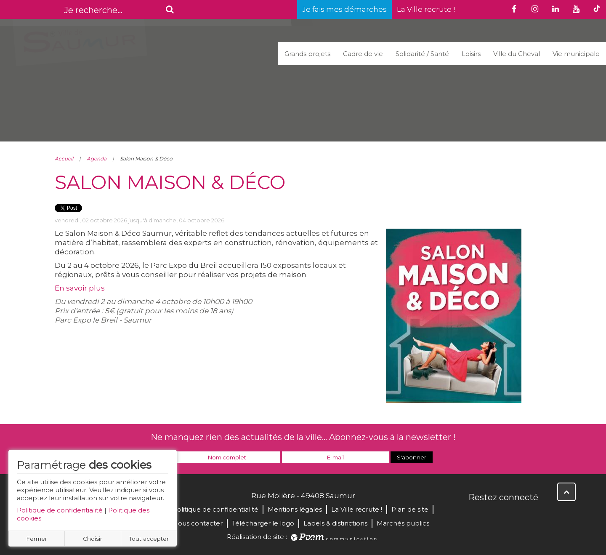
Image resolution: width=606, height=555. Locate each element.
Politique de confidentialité (60, 510)
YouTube (512, 515)
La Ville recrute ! (426, 9)
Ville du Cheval (516, 54)
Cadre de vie (363, 54)
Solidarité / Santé (422, 54)
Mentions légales (295, 509)
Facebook (475, 515)
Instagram (531, 515)
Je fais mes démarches (344, 9)
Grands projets (307, 54)
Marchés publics (403, 523)
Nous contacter (198, 523)
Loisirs (471, 54)
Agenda (96, 158)
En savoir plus (80, 288)
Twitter (494, 515)
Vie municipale (576, 54)
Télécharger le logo (263, 523)
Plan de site (409, 509)
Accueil (64, 158)
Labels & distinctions (335, 523)
